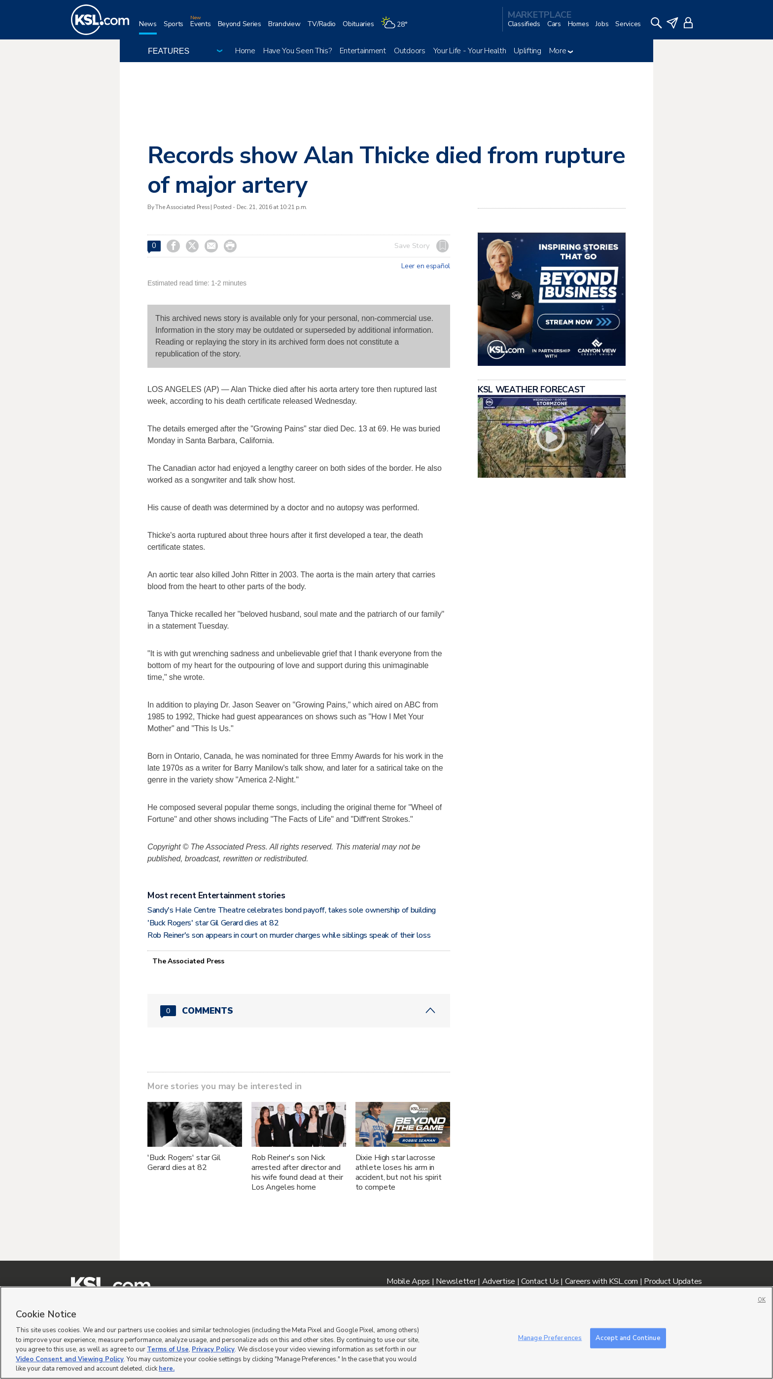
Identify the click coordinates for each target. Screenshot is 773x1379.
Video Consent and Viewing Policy (70, 1359)
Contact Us (540, 1281)
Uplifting (527, 50)
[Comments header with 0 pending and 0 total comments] (298, 1010)
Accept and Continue (628, 1337)
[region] (386, 1332)
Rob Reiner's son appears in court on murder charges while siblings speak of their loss (288, 935)
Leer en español (425, 266)
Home (245, 50)
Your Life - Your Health (469, 50)
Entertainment (363, 50)
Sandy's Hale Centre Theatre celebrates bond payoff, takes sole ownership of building (291, 910)
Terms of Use (168, 1349)
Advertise (498, 1281)
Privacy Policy (213, 1349)
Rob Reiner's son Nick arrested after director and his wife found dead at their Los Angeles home (297, 1172)
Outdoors (409, 50)
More (561, 50)
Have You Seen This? (297, 50)
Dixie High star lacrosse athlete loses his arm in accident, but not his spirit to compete (398, 1172)
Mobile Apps (408, 1281)
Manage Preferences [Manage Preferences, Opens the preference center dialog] (550, 1337)
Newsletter (456, 1281)
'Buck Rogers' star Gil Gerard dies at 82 (213, 923)
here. (167, 1368)
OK (762, 1300)
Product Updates (673, 1281)
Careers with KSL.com (601, 1281)
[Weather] (397, 27)
